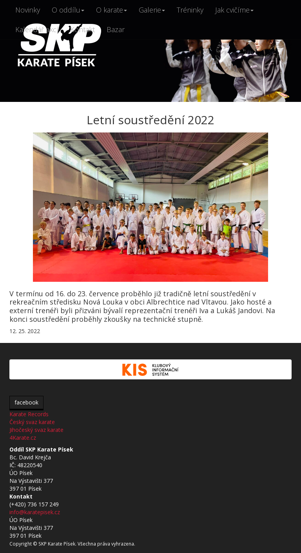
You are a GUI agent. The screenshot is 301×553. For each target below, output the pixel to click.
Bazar (116, 29)
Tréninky (190, 10)
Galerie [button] (152, 10)
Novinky (27, 10)
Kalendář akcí (36, 29)
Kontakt (82, 29)
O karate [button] (111, 10)
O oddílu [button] (68, 10)
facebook (26, 402)
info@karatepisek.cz (34, 512)
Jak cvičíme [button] (234, 10)
